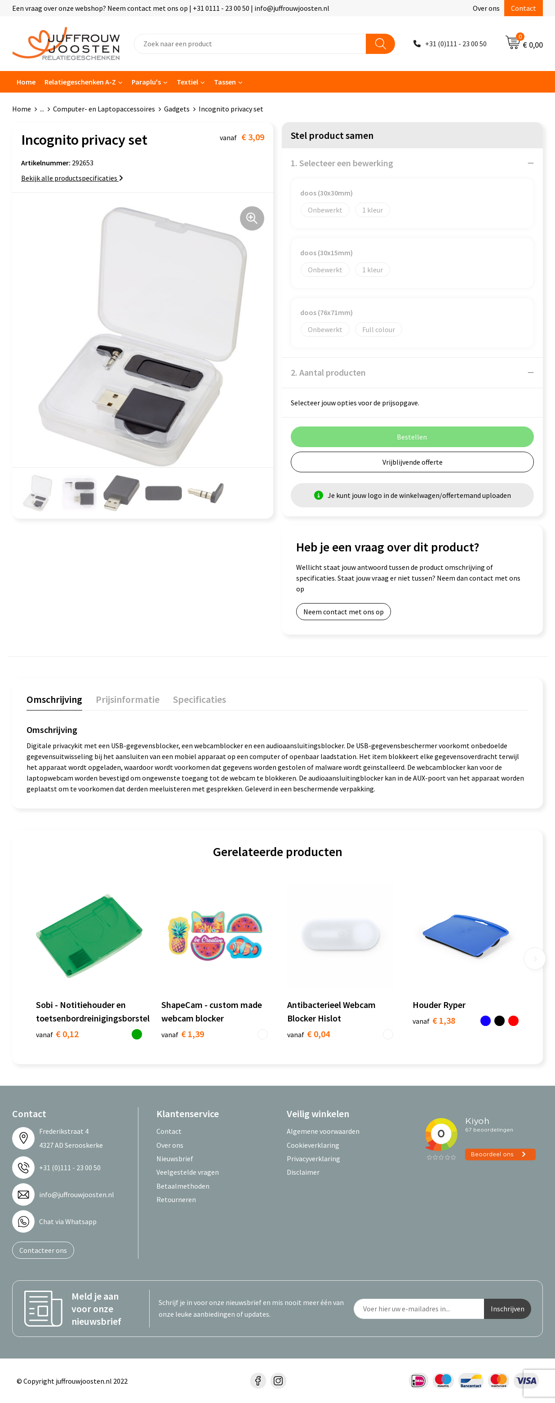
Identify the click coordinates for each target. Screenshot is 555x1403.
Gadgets (177, 108)
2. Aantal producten (328, 372)
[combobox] (250, 44)
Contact (523, 8)
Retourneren (176, 1199)
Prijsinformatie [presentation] (128, 699)
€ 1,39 (182, 1033)
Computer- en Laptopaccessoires (104, 108)
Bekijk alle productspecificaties (72, 177)
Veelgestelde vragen (187, 1172)
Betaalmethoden (182, 1185)
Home (26, 81)
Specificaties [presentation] (199, 699)
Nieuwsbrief (174, 1158)
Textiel (187, 81)
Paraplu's (146, 81)
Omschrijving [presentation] (54, 699)
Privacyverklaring (313, 1158)
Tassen (225, 81)
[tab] (54, 701)
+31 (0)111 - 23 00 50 (456, 43)
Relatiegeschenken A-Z (80, 81)
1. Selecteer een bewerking (342, 163)
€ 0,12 (57, 1033)
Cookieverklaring (313, 1145)
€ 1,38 (434, 1020)
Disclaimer (303, 1172)
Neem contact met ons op (343, 611)
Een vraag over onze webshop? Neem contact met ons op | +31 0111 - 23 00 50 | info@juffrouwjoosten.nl (170, 8)
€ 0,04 (308, 1033)
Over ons (486, 8)
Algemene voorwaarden (323, 1131)
